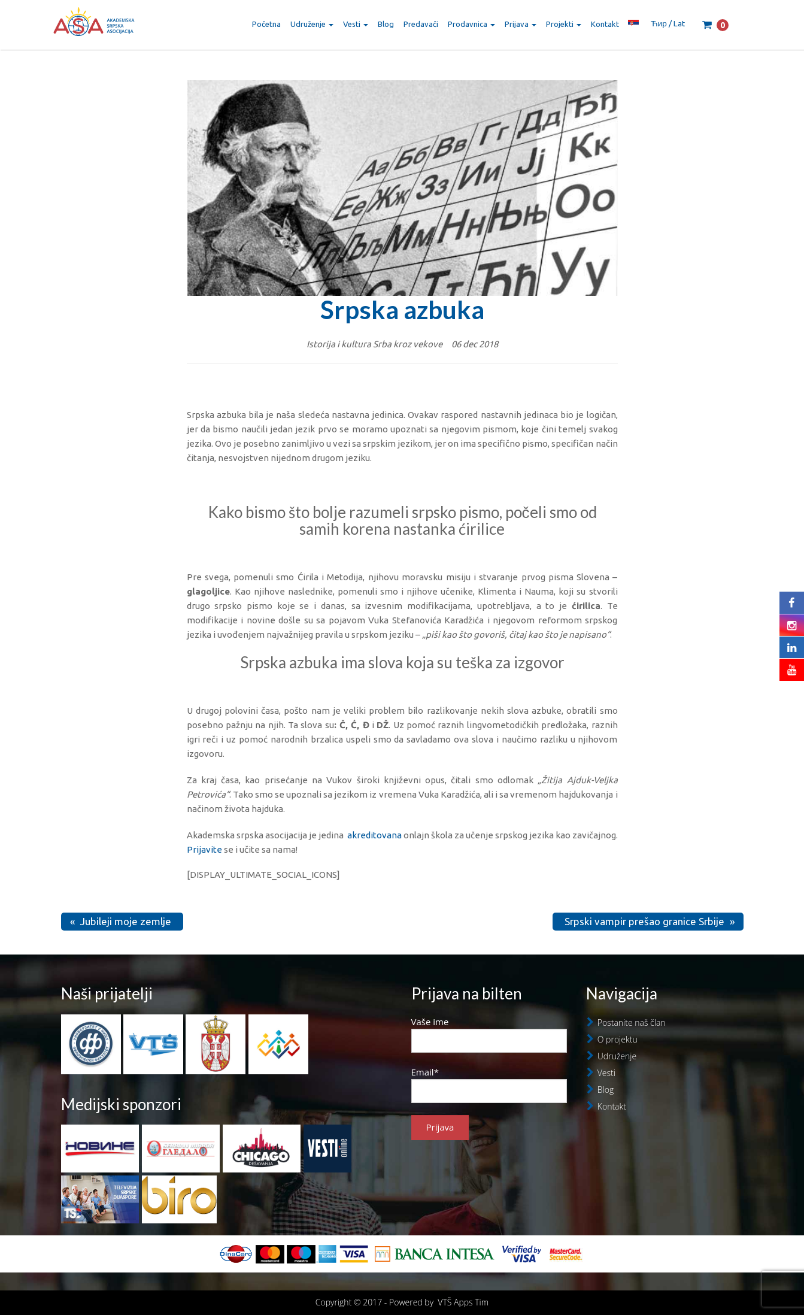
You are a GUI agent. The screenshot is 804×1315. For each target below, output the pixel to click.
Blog (386, 24)
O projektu (617, 1039)
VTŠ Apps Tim (463, 1302)
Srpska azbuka (402, 310)
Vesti (355, 24)
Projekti (563, 24)
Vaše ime (489, 1034)
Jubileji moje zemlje (125, 921)
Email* (489, 1084)
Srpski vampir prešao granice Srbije (644, 921)
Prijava (520, 24)
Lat (679, 23)
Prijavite (204, 849)
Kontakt (605, 24)
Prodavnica (471, 24)
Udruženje (311, 24)
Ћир (659, 23)
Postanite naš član (631, 1022)
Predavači (420, 24)
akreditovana (374, 835)
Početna (266, 24)
